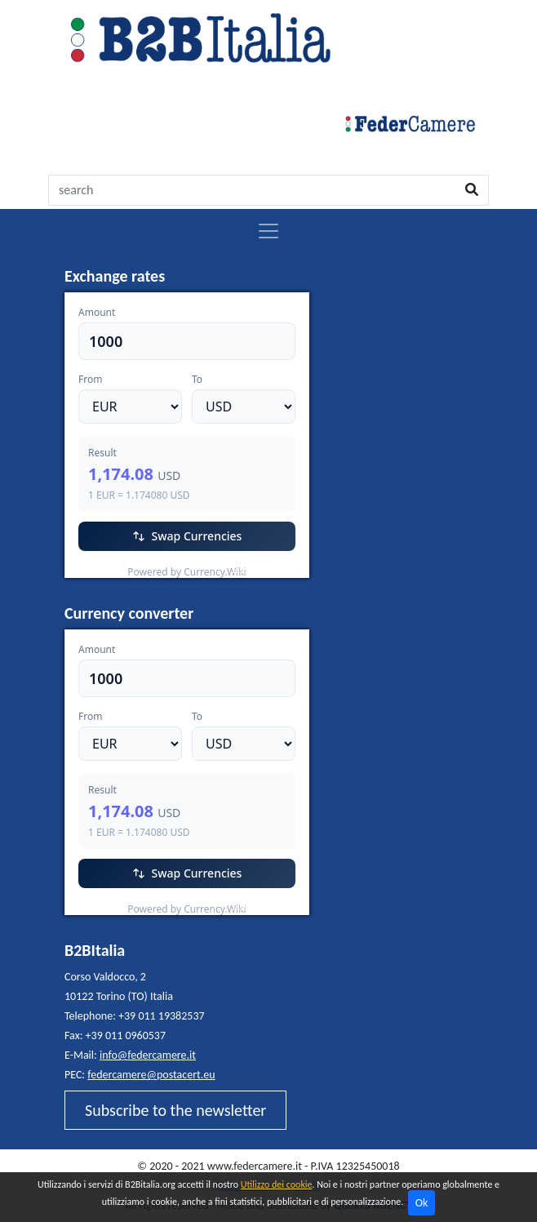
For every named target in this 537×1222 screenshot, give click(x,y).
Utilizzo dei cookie (277, 1184)
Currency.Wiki (264, 568)
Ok (421, 1203)
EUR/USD (101, 568)
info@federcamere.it (148, 1055)
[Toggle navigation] (268, 231)
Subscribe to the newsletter (175, 1110)
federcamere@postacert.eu (151, 1075)
